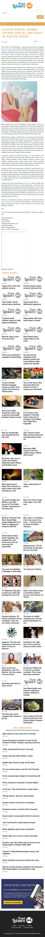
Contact (29, 925)
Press (14, 925)
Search (40, 17)
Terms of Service (16, 927)
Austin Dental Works (7, 201)
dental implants (8, 49)
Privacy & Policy (28, 927)
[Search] (22, 12)
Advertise (22, 925)
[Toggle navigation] (3, 24)
